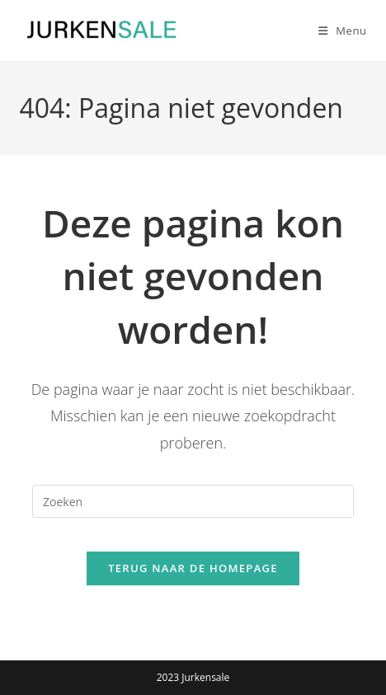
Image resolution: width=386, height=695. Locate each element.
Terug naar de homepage (193, 568)
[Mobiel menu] (336, 30)
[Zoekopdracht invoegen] (193, 501)
